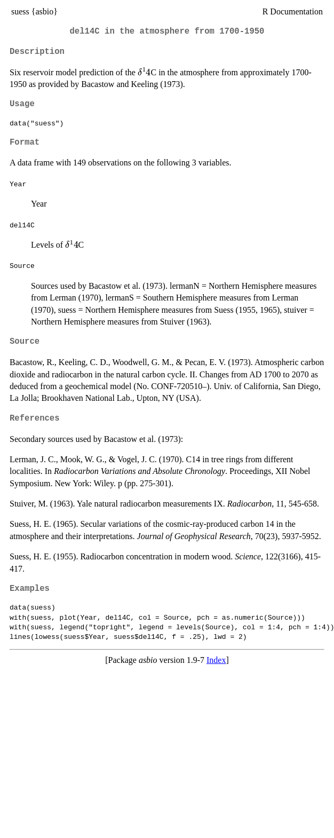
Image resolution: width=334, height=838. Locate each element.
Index (216, 660)
